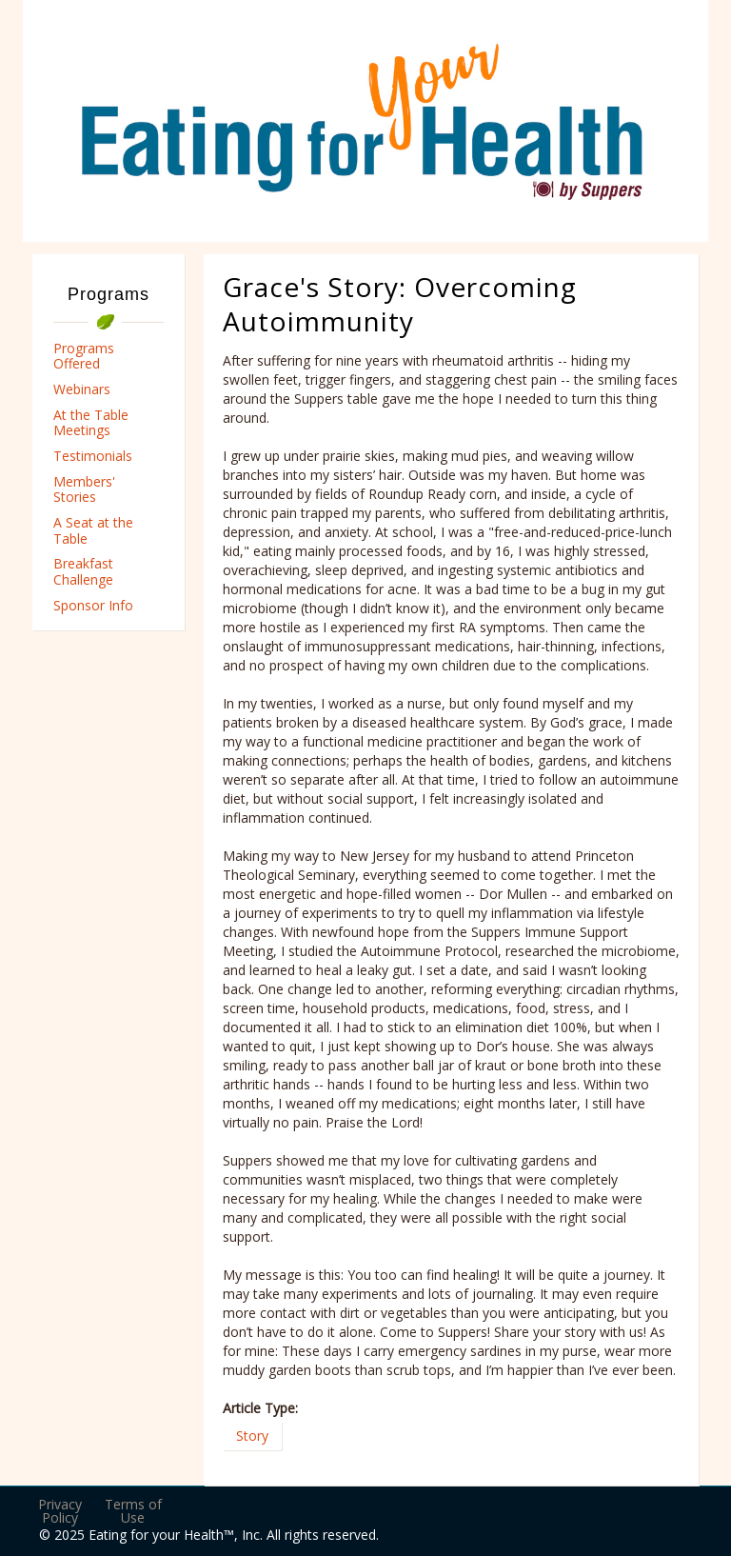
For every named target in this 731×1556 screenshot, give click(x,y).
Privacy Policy (60, 1510)
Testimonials (92, 456)
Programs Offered (83, 356)
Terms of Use (133, 1510)
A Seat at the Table (93, 530)
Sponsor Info (93, 605)
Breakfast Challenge (83, 571)
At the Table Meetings (90, 423)
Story (252, 1435)
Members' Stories (84, 489)
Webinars (81, 389)
